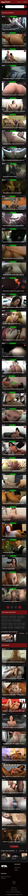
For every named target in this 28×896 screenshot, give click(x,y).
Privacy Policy (17, 867)
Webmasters (3, 878)
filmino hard (13, 616)
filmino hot (4, 623)
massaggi (4, 627)
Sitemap (16, 870)
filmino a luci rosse (6, 620)
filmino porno (5, 616)
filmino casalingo (17, 620)
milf (19, 623)
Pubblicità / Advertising (5, 876)
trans (23, 623)
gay (23, 627)
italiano (10, 623)
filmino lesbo (21, 616)
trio (15, 623)
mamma (11, 627)
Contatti (16, 868)
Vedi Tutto (21, 633)
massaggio (17, 627)
